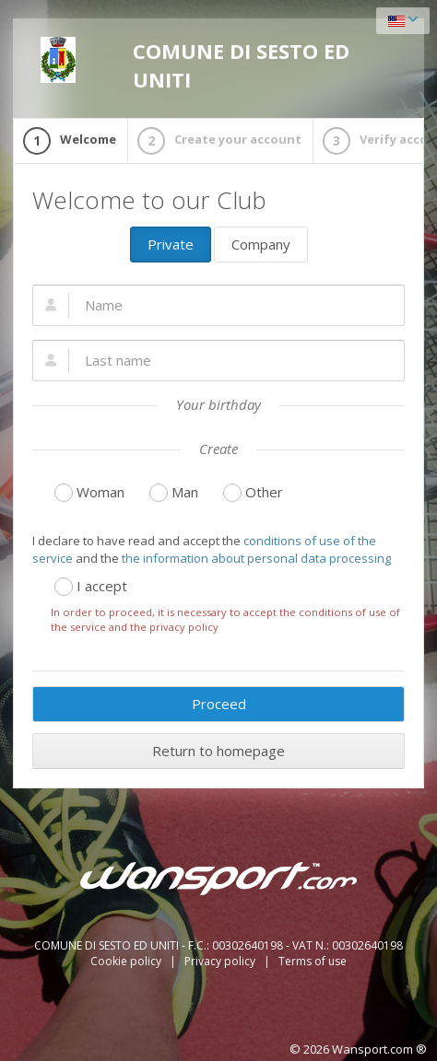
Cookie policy (127, 961)
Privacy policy (221, 961)
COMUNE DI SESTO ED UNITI (195, 65)
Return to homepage (218, 750)
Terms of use (312, 961)
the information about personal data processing (256, 558)
